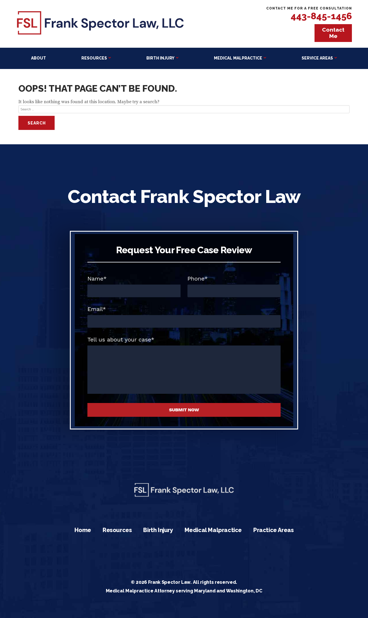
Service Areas (317, 58)
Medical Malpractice (238, 58)
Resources (94, 58)
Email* (96, 309)
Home (82, 530)
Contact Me (333, 32)
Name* (97, 278)
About (38, 58)
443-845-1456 (321, 16)
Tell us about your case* (120, 339)
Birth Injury (160, 58)
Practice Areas (273, 530)
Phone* (197, 278)
